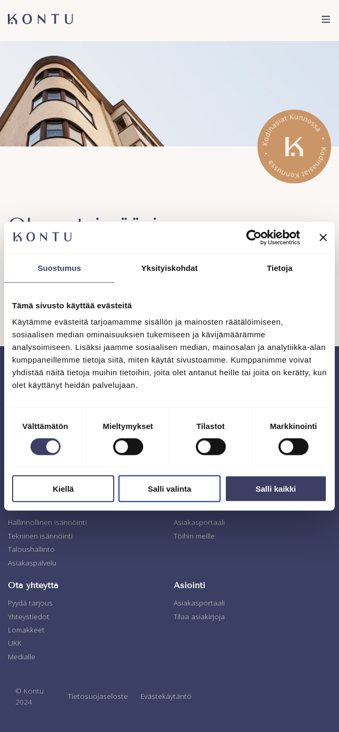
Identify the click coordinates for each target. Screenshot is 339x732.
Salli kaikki (275, 488)
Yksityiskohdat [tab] (169, 267)
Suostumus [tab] (59, 267)
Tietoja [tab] (280, 267)
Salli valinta (170, 488)
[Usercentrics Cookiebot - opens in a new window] (254, 237)
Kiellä (63, 488)
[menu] (325, 20)
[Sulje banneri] (323, 237)
